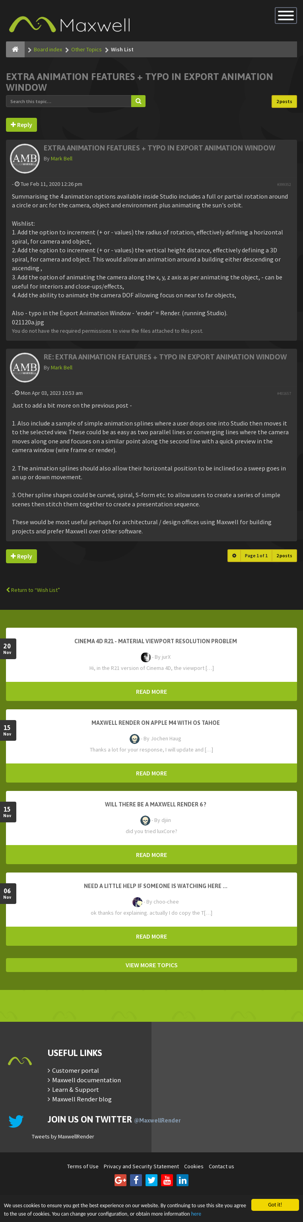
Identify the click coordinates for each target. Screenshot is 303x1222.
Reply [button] (21, 125)
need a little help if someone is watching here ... (155, 886)
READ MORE (151, 691)
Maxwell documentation (86, 1080)
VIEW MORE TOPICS (152, 965)
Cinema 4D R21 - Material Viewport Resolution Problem (155, 641)
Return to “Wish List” (33, 589)
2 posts (284, 101)
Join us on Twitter (114, 1119)
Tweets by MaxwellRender (63, 1136)
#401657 (284, 393)
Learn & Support (75, 1089)
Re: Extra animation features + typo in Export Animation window (165, 357)
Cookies (194, 1166)
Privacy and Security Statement (141, 1166)
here (196, 1214)
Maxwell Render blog (82, 1099)
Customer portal (75, 1070)
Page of (256, 555)
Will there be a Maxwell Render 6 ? (155, 804)
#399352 (284, 184)
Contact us (221, 1166)
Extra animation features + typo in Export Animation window (159, 148)
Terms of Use (83, 1166)
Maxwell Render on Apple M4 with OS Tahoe (155, 723)
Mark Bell (61, 158)
